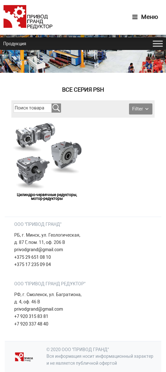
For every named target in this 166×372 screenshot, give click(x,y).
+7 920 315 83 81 (31, 316)
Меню (145, 17)
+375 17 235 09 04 (32, 264)
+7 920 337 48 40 (31, 323)
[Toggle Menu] (158, 43)
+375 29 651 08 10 (32, 257)
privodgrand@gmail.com (38, 249)
